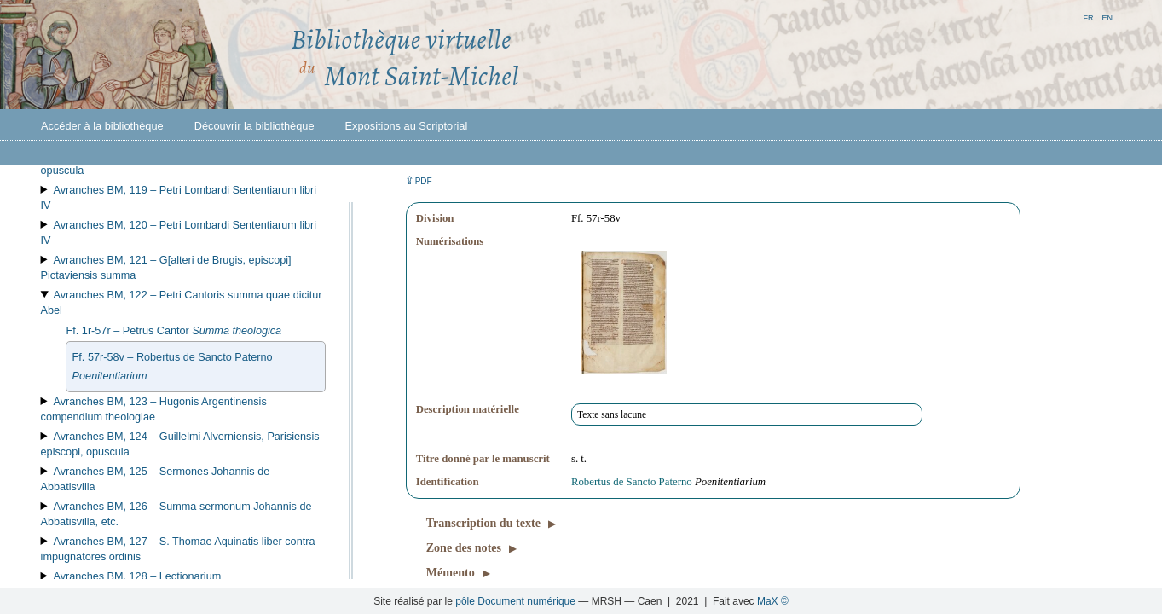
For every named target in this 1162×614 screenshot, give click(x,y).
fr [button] (1088, 16)
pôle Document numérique (515, 601)
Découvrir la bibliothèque (254, 125)
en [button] (1107, 16)
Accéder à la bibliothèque (102, 125)
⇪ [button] (418, 180)
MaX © (773, 601)
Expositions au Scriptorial (406, 125)
